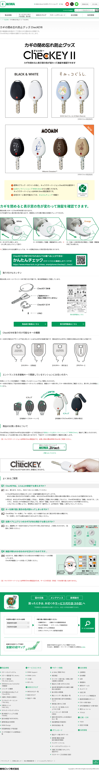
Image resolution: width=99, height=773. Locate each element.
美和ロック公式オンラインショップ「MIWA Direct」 (61, 432)
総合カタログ (31, 695)
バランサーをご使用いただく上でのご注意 (60, 708)
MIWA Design (6, 725)
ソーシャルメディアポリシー (45, 761)
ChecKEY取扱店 (43, 625)
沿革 (81, 679)
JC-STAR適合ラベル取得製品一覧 (12, 733)
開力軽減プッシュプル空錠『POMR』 (10, 714)
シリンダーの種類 (7, 688)
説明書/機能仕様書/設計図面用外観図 (58, 739)
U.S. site (94, 4)
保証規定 (55, 675)
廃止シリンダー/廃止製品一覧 (61, 695)
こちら (83, 647)
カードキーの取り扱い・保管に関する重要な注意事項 (62, 680)
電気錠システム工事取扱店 (46, 628)
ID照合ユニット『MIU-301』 (6, 706)
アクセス (82, 712)
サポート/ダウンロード (57, 15)
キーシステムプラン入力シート (61, 746)
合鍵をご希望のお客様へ (9, 697)
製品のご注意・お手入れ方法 (61, 684)
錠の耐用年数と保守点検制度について (62, 700)
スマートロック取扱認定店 (59, 625)
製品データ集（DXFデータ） (60, 734)
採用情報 (90, 15)
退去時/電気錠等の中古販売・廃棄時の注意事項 (62, 688)
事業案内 (83, 682)
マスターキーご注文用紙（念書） (62, 754)
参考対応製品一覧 (57, 725)
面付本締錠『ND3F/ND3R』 (10, 718)
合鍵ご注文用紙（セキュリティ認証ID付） (61, 750)
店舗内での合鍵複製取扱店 (58, 622)
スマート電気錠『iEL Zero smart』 (7, 680)
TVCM (82, 722)
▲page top (96, 762)
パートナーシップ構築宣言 (88, 695)
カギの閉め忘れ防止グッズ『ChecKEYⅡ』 (10, 693)
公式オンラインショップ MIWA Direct (28, 189)
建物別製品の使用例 (8, 722)
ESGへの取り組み (85, 702)
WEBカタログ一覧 (33, 691)
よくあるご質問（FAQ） (58, 672)
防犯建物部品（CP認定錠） (10, 728)
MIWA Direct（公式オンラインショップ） (46, 4)
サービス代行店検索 (88, 625)
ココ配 (29, 679)
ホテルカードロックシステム (10, 710)
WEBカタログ (41, 15)
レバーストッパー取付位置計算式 (60, 713)
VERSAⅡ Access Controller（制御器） (11, 685)
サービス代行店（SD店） (69, 603)
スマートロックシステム (9, 672)
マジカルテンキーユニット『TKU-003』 (10, 701)
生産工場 (83, 692)
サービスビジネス (34, 668)
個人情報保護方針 (29, 761)
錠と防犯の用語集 (57, 692)
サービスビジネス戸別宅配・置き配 (25, 15)
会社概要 (83, 675)
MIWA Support (32, 672)
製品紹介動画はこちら (30, 324)
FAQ (61, 4)
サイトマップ (5, 761)
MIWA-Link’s (31, 675)
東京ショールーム (85, 709)
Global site (85, 4)
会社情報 (74, 15)
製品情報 (8, 15)
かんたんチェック (45, 195)
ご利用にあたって (17, 761)
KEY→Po (30, 682)
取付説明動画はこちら (68, 324)
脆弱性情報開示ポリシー (87, 699)
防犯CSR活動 (84, 725)
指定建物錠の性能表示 (59, 722)
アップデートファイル (58, 743)
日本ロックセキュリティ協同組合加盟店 (50, 630)
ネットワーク (83, 689)
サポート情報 (57, 668)
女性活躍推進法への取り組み (89, 705)
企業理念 (83, 672)
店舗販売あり (42, 622)
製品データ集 (31, 698)
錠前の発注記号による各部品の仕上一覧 (62, 718)
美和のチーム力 (85, 685)
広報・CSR (84, 717)
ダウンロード (57, 730)
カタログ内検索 (68, 10)
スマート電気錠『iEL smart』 (10, 675)
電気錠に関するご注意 (59, 703)
